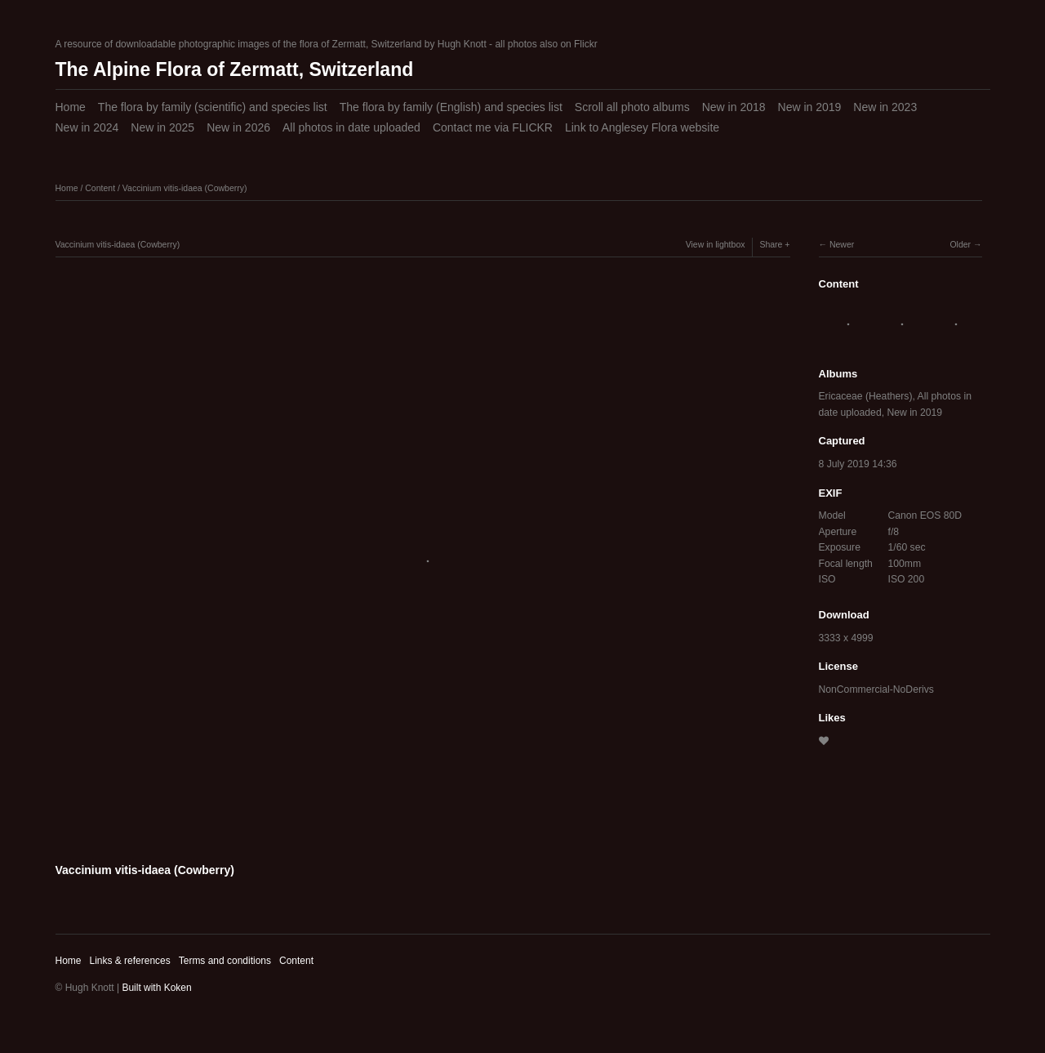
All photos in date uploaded (351, 127)
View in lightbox (715, 244)
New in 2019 (810, 107)
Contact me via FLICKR (493, 127)
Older (960, 244)
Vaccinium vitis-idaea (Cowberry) (184, 188)
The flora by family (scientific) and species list (212, 107)
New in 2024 (87, 127)
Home (71, 107)
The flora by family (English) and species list (451, 107)
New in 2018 (734, 107)
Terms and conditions (225, 960)
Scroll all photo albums (632, 107)
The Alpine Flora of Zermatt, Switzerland (235, 69)
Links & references (129, 960)
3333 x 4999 (846, 638)
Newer (841, 244)
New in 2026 (238, 127)
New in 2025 (162, 127)
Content (100, 188)
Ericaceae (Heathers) (866, 396)
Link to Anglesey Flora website (642, 127)
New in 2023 (885, 107)
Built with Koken (156, 987)
